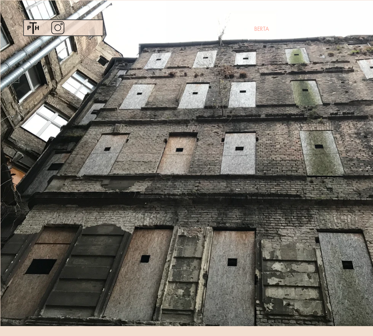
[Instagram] (57, 27)
